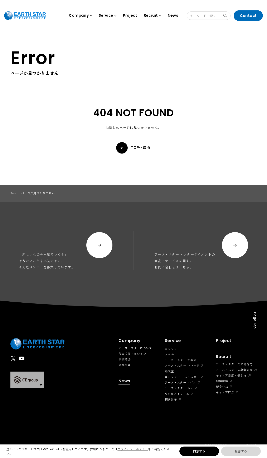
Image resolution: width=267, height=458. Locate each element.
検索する (226, 15)
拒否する (241, 451)
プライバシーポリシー (132, 449)
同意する (199, 451)
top (13, 193)
